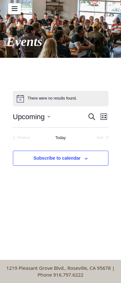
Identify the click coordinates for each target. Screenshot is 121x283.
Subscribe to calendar (56, 158)
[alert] (60, 98)
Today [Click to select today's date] (60, 138)
